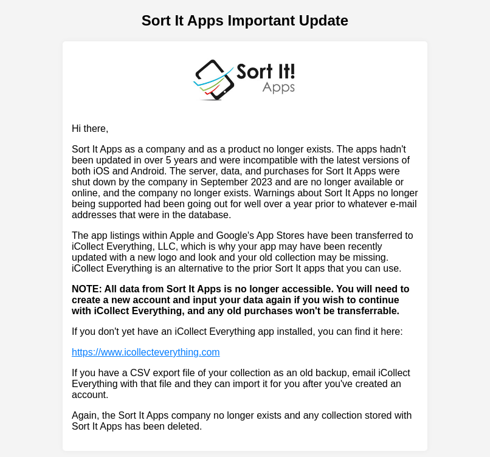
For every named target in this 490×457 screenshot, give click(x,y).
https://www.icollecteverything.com (146, 352)
